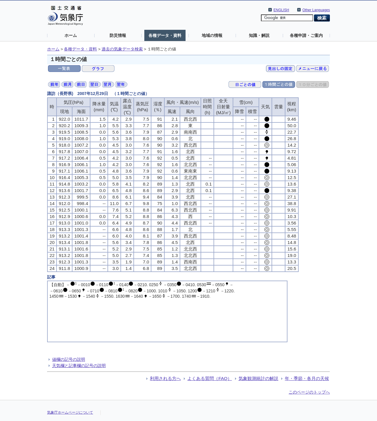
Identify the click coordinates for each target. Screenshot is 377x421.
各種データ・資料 (164, 35)
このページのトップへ (309, 392)
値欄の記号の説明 (68, 359)
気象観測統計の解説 (258, 378)
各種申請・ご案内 (306, 35)
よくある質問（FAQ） (209, 378)
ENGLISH (281, 10)
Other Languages (316, 10)
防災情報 (118, 35)
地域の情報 (212, 35)
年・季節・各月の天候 (307, 378)
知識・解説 (259, 35)
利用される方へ (165, 378)
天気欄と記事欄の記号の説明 (79, 365)
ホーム (71, 35)
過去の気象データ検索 (122, 49)
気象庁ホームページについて (70, 412)
